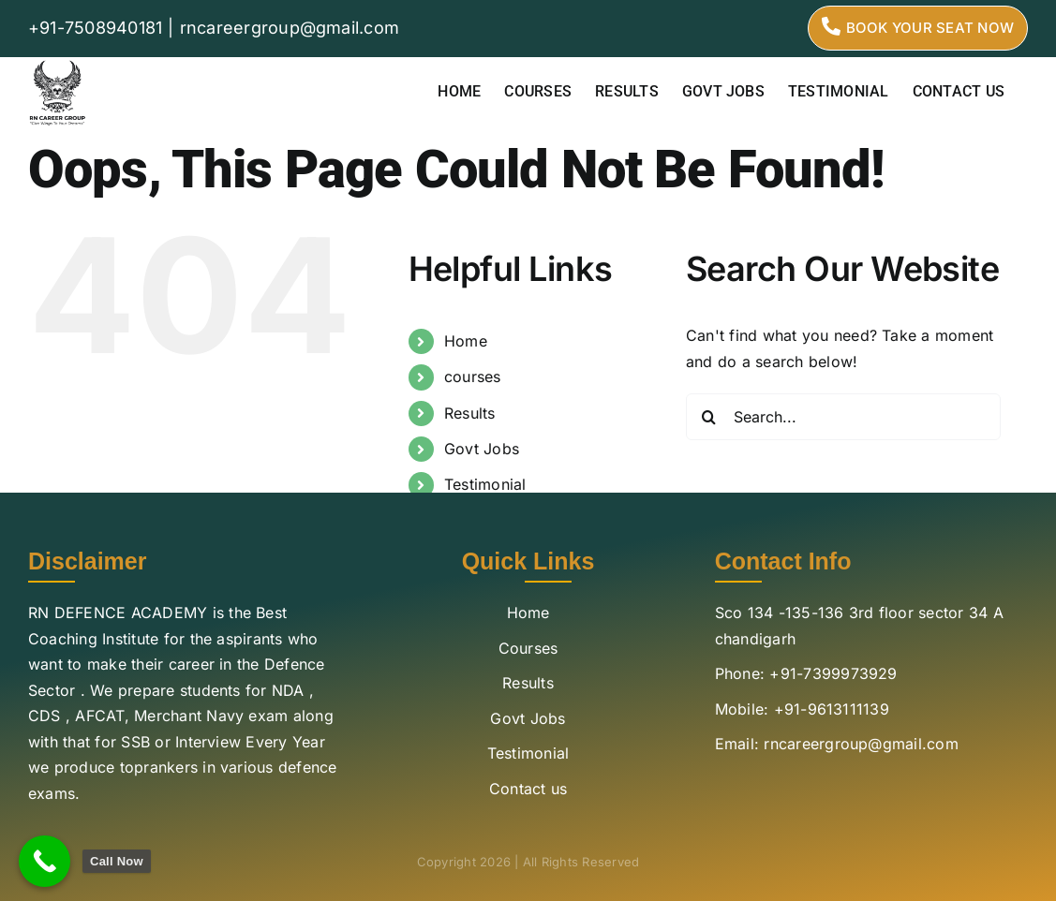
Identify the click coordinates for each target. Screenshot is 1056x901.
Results (470, 413)
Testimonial (485, 484)
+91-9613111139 (831, 709)
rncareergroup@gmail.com (290, 27)
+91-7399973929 (833, 673)
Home (465, 341)
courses (472, 376)
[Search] (709, 416)
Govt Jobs (481, 448)
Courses (528, 648)
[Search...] (843, 416)
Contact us (528, 788)
